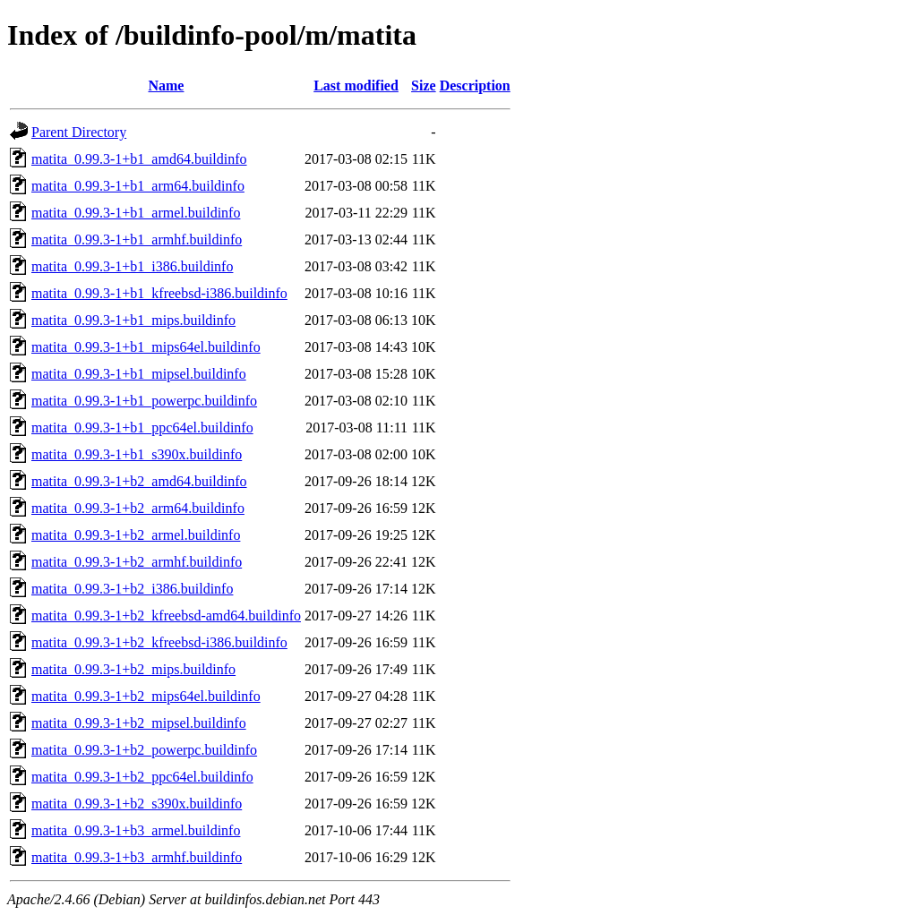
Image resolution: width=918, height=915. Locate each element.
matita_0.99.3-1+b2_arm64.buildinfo (138, 508)
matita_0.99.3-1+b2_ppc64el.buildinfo (142, 776)
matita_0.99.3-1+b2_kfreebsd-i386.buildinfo (159, 642)
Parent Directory (78, 132)
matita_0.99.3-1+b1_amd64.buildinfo (139, 159)
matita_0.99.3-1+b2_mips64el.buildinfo (146, 696)
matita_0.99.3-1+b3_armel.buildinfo (135, 830)
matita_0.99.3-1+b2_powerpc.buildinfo (144, 749)
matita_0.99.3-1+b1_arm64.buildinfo (138, 185)
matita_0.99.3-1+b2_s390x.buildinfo (136, 803)
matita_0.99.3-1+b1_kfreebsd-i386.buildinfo (159, 293)
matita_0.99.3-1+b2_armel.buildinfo (135, 535)
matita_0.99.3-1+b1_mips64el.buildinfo (146, 347)
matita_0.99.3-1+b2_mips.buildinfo (133, 669)
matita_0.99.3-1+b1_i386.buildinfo (132, 266)
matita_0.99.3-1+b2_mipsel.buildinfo (138, 723)
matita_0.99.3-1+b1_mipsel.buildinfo (138, 373)
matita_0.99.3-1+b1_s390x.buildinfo (136, 454)
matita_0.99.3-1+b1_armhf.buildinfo (136, 239)
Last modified (356, 85)
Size (423, 85)
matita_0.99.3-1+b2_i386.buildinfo (132, 588)
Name (166, 85)
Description (475, 85)
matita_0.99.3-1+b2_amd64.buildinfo (139, 481)
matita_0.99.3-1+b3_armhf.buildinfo (136, 857)
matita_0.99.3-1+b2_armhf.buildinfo (136, 561)
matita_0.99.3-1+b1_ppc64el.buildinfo (142, 427)
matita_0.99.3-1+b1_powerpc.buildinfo (144, 400)
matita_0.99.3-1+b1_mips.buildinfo (133, 320)
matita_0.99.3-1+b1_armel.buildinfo (135, 212)
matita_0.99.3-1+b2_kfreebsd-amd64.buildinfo (166, 615)
